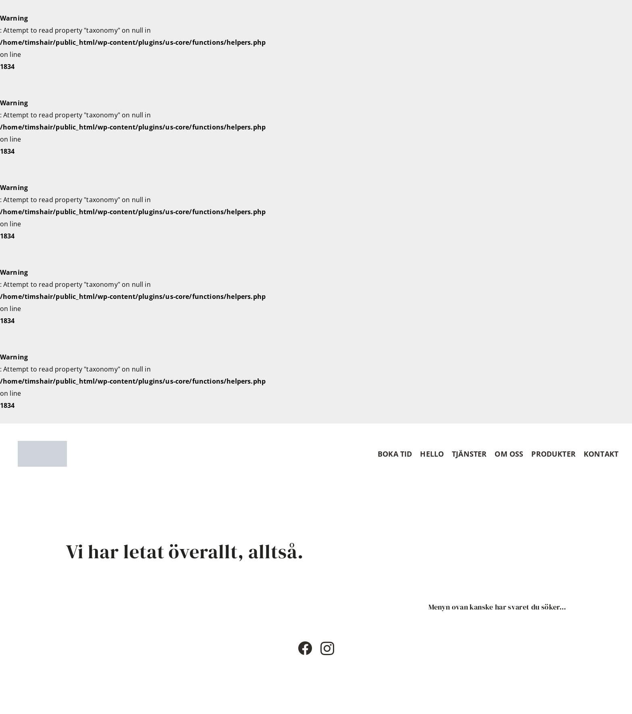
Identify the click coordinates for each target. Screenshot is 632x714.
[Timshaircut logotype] (42, 454)
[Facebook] (305, 648)
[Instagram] (327, 649)
